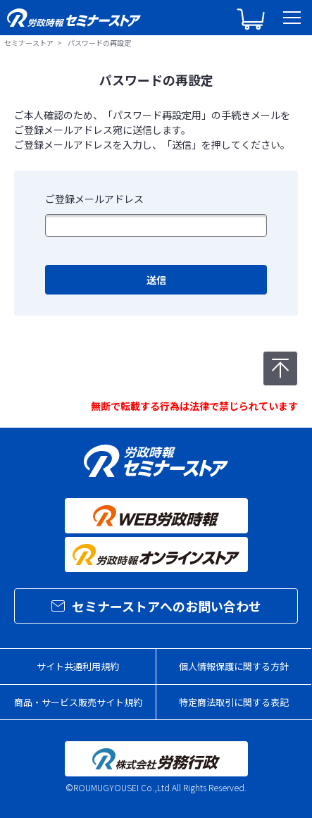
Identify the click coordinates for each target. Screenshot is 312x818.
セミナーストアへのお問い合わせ (156, 606)
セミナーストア (29, 42)
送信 (156, 280)
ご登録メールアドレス (94, 199)
